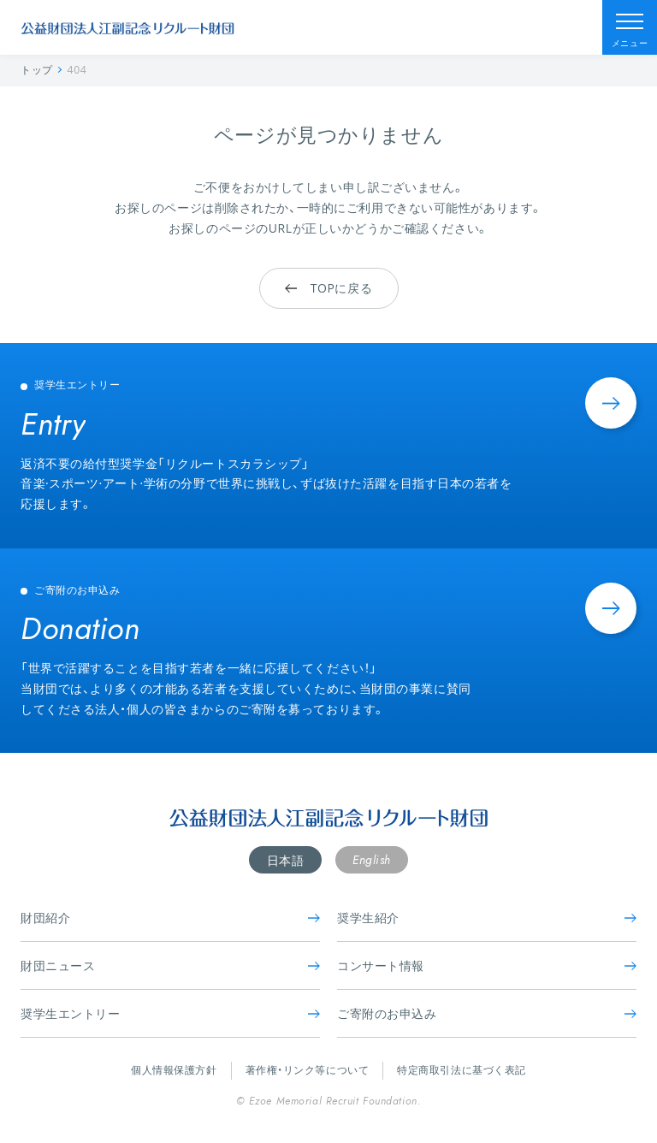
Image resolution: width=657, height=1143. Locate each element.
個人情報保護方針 (173, 1070)
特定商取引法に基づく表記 (461, 1070)
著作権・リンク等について (308, 1070)
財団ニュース (170, 965)
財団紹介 (170, 917)
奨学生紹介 (486, 917)
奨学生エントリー (170, 1013)
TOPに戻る (328, 288)
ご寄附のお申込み (486, 1013)
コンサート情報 (486, 965)
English (371, 859)
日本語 (286, 860)
